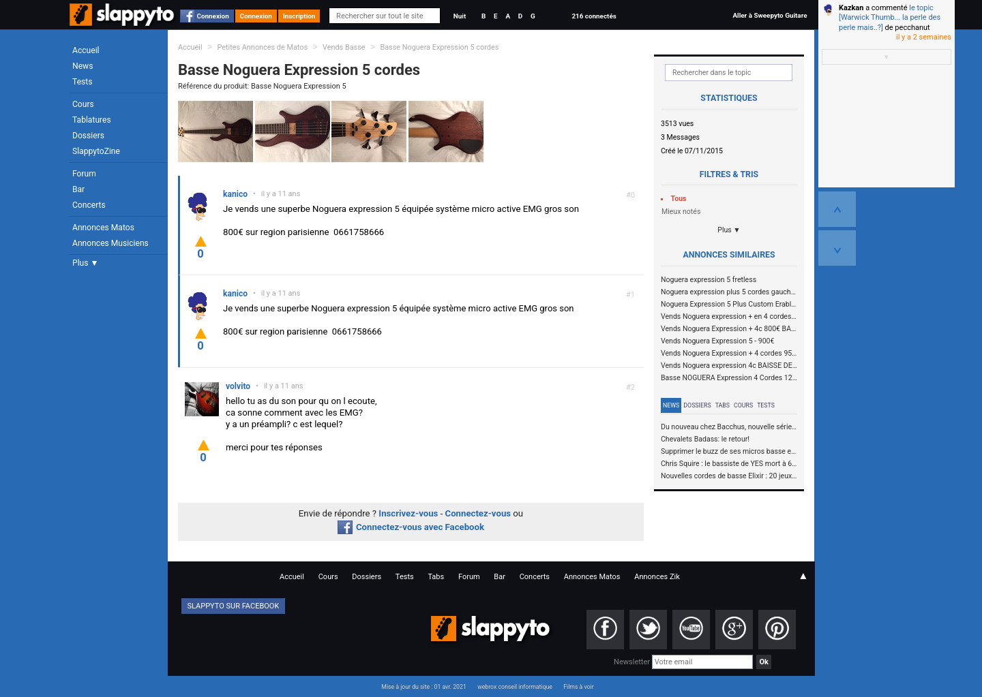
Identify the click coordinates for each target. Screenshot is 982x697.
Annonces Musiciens (110, 243)
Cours (83, 104)
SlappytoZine (96, 151)
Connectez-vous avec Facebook (411, 527)
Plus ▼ (85, 263)
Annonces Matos (103, 227)
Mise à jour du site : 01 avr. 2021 (423, 686)
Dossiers (88, 135)
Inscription (299, 16)
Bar (78, 189)
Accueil (86, 50)
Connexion (213, 16)
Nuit (459, 16)
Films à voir (578, 686)
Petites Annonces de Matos (262, 47)
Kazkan (851, 7)
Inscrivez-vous (408, 513)
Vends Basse (344, 47)
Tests (82, 82)
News (82, 66)
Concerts (89, 205)
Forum (84, 174)
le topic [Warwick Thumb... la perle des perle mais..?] (889, 17)
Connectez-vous (478, 513)
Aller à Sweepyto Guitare (769, 15)
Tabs (722, 405)
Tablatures (91, 120)
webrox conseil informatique (514, 686)
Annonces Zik (657, 576)
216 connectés (593, 16)
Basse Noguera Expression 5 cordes (439, 47)
